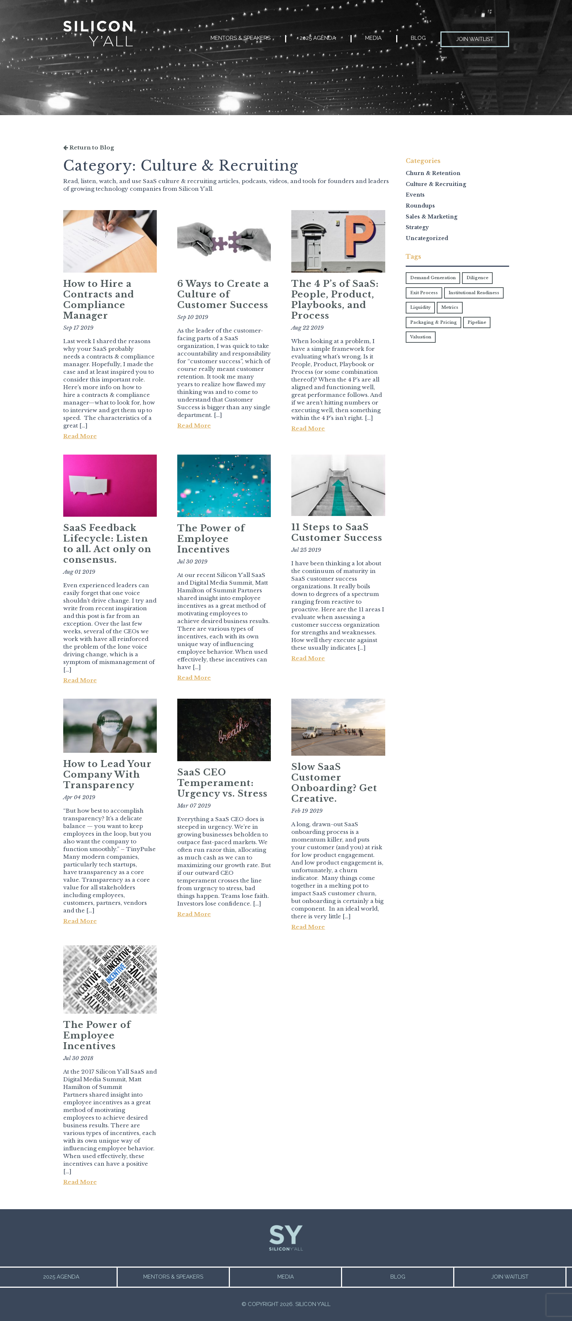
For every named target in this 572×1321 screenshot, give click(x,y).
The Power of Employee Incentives (211, 539)
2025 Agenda (318, 38)
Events (415, 194)
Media (373, 38)
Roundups (420, 205)
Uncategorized (427, 238)
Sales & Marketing (431, 216)
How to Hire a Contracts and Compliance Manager (98, 299)
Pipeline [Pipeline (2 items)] (476, 322)
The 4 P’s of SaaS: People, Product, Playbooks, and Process (335, 299)
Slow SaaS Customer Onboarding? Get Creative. (334, 783)
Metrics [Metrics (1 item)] (449, 307)
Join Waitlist (474, 39)
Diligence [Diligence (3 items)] (477, 277)
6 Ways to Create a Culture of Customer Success (223, 294)
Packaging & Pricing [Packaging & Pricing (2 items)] (433, 322)
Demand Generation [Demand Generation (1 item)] (433, 277)
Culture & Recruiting (436, 184)
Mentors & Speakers (240, 38)
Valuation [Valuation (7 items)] (420, 336)
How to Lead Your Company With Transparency (107, 774)
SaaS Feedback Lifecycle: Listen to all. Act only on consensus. (107, 544)
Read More (80, 436)
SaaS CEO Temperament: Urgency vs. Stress (222, 783)
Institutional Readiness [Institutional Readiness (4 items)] (473, 292)
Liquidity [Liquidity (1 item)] (420, 307)
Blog (418, 38)
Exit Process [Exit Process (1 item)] (424, 292)
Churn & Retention (433, 173)
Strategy (417, 227)
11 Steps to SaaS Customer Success (336, 532)
